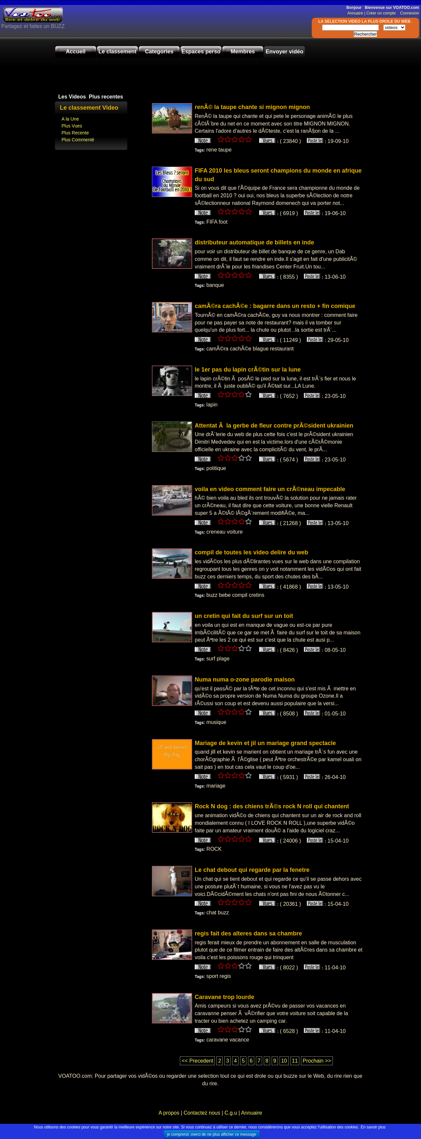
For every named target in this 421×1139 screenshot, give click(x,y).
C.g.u (230, 1113)
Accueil (76, 51)
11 (295, 1061)
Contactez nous (202, 1113)
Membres (243, 51)
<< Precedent (197, 1061)
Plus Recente (75, 132)
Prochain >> (317, 1061)
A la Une (70, 119)
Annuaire (355, 13)
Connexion (408, 13)
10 (284, 1061)
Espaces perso (201, 51)
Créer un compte (381, 13)
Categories (159, 51)
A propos (170, 1113)
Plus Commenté (78, 139)
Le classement (117, 51)
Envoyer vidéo (285, 51)
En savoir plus (373, 1127)
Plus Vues (72, 125)
